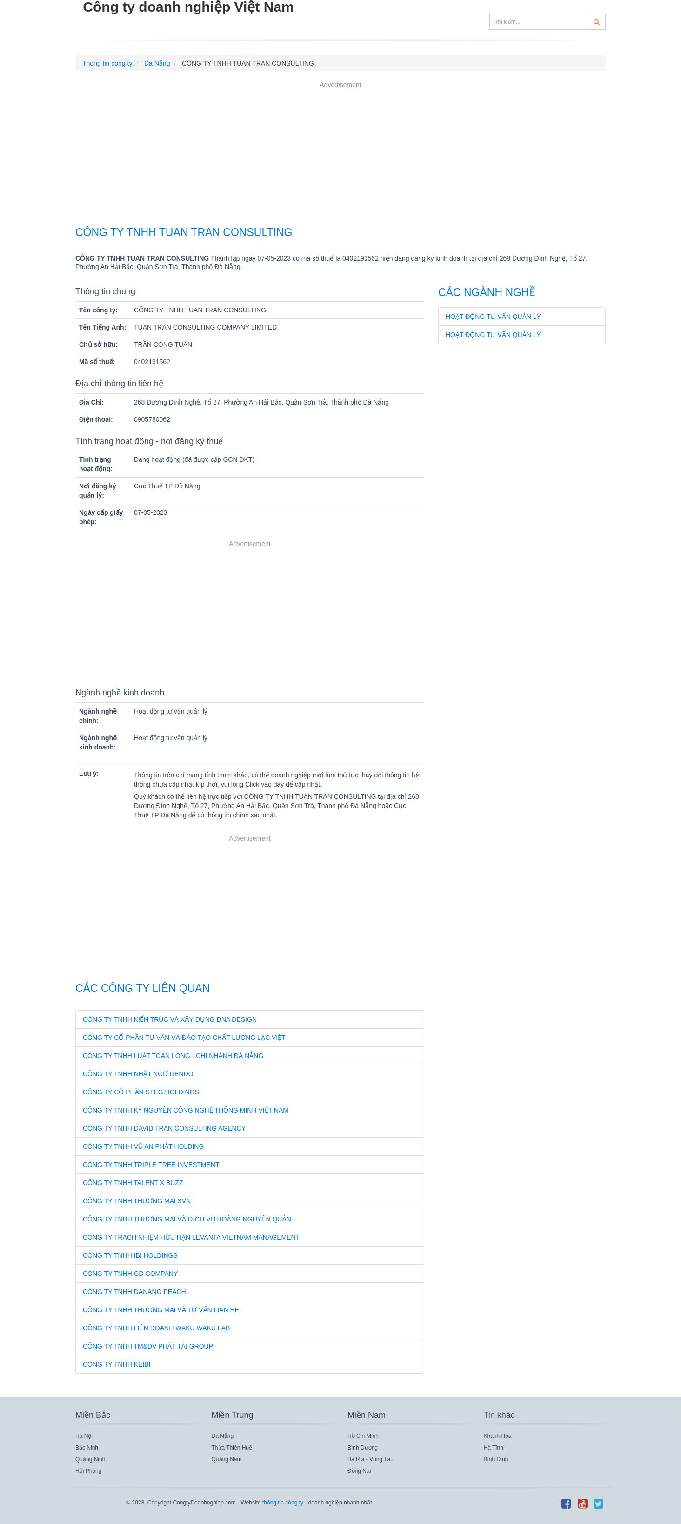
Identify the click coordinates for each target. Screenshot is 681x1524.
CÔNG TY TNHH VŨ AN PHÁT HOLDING (143, 1146)
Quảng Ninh (90, 1459)
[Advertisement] (340, 155)
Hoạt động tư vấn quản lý (493, 316)
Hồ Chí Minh (363, 1436)
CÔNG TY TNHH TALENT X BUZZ (133, 1183)
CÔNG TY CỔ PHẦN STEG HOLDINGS (141, 1092)
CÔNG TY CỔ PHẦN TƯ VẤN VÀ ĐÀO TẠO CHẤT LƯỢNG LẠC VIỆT (184, 1037)
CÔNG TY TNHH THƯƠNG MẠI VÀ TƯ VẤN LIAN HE (161, 1310)
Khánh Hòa (498, 1436)
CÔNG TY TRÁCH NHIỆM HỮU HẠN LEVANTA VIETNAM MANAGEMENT (191, 1237)
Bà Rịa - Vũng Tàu (370, 1459)
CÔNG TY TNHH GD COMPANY (130, 1273)
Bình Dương (362, 1447)
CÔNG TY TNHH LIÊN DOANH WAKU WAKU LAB (156, 1328)
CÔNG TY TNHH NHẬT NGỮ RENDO (138, 1074)
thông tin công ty (282, 1502)
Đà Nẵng (223, 1436)
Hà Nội (84, 1436)
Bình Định (496, 1459)
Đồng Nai (359, 1471)
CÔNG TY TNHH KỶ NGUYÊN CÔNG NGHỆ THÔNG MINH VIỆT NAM (185, 1110)
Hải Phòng (88, 1471)
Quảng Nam (227, 1459)
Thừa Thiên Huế (232, 1447)
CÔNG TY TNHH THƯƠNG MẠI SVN (137, 1201)
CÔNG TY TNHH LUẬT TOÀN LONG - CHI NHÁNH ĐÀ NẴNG (173, 1055)
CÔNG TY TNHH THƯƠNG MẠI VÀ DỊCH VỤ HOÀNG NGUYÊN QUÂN (187, 1219)
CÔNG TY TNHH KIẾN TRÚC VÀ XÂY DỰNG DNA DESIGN (170, 1019)
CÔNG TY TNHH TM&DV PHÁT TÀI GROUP (148, 1346)
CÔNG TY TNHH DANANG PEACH (134, 1291)
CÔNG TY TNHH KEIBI (116, 1364)
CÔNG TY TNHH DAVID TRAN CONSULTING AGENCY (164, 1128)
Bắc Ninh (86, 1447)
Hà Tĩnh (493, 1447)
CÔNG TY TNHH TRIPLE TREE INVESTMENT (151, 1164)
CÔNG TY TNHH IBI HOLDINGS (130, 1255)
